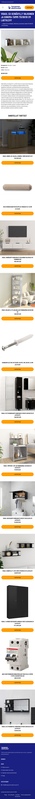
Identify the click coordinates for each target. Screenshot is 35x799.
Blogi (3, 775)
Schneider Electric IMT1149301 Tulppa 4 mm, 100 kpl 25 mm (17, 362)
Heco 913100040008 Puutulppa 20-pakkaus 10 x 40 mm (17, 207)
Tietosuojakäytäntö (26, 795)
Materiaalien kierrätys (7, 770)
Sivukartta (17, 796)
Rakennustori (5, 767)
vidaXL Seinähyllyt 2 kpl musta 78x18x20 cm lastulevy (17, 571)
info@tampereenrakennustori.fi (8, 2)
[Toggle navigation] (3, 7)
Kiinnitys (10, 65)
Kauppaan (29, 7)
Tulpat (14, 65)
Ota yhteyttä (11, 795)
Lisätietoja (17, 78)
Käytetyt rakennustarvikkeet (9, 773)
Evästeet (17, 795)
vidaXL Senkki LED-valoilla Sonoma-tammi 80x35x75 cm (17, 156)
